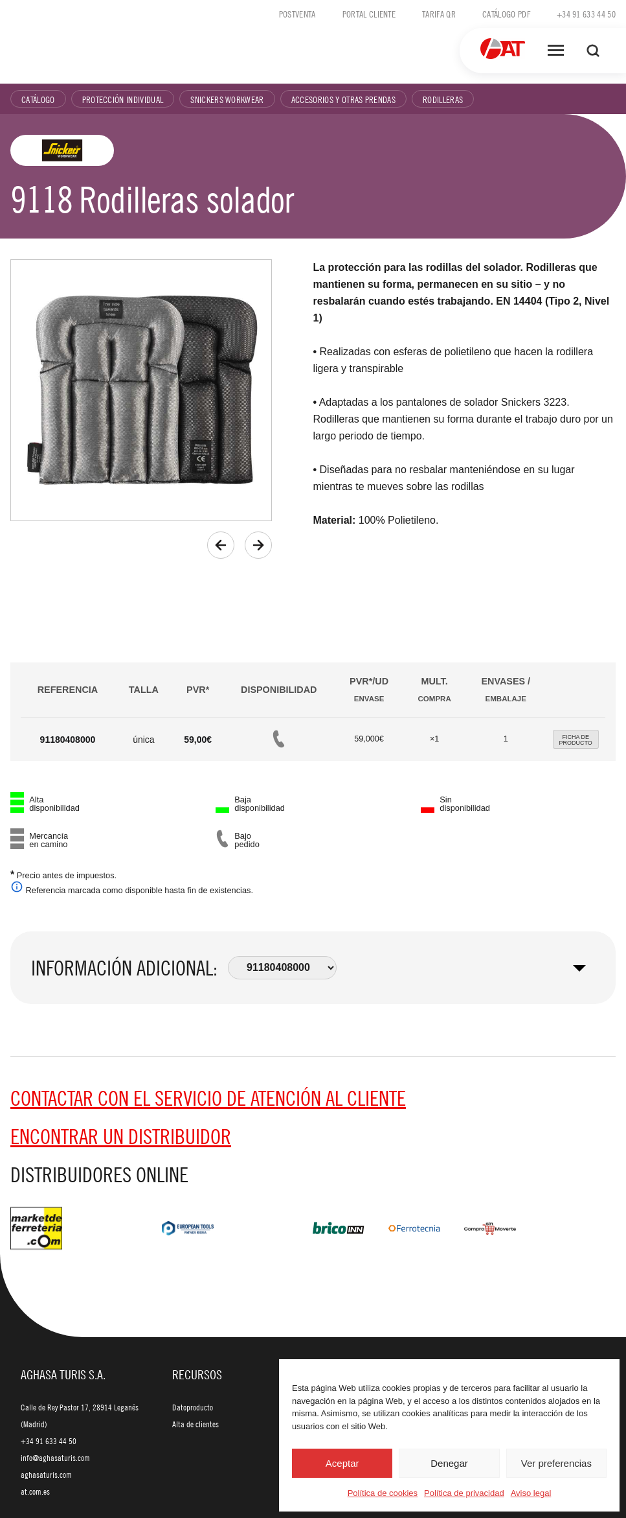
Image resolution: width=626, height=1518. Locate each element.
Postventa (297, 13)
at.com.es (35, 1491)
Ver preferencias (556, 1463)
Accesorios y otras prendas (343, 99)
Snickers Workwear (226, 99)
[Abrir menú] (555, 50)
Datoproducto (192, 1407)
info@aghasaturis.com (55, 1458)
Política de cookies (383, 1493)
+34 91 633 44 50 (586, 13)
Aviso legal (531, 1493)
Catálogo (38, 99)
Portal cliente (369, 13)
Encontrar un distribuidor (120, 1136)
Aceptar (342, 1463)
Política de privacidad (464, 1493)
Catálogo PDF (506, 13)
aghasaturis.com (46, 1474)
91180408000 (68, 739)
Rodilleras (443, 99)
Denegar (449, 1463)
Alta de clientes (195, 1424)
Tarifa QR (439, 13)
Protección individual (123, 99)
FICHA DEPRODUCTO (575, 740)
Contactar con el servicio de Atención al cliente (208, 1098)
